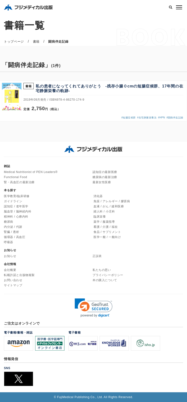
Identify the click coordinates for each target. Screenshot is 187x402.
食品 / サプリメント (107, 232)
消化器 (98, 196)
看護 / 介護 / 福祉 (106, 227)
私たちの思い (102, 270)
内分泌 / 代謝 (13, 227)
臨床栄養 (100, 216)
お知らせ (10, 256)
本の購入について (105, 280)
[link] (93, 308)
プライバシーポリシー (108, 275)
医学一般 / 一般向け (107, 237)
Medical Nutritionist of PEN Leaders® (31, 172)
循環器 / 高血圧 (14, 237)
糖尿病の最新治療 (105, 177)
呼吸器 (8, 242)
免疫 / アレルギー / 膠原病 (112, 201)
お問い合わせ (13, 280)
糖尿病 (8, 221)
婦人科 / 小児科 (104, 211)
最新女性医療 (102, 182)
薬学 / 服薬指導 (104, 221)
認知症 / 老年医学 (16, 206)
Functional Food (15, 177)
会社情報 (10, 264)
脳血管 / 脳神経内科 (17, 211)
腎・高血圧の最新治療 (19, 182)
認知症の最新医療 (105, 172)
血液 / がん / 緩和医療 (109, 206)
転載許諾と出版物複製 (19, 275)
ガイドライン (13, 201)
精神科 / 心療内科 (16, 216)
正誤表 (97, 256)
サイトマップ (13, 285)
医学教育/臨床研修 (17, 196)
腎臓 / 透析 (11, 232)
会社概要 (10, 270)
